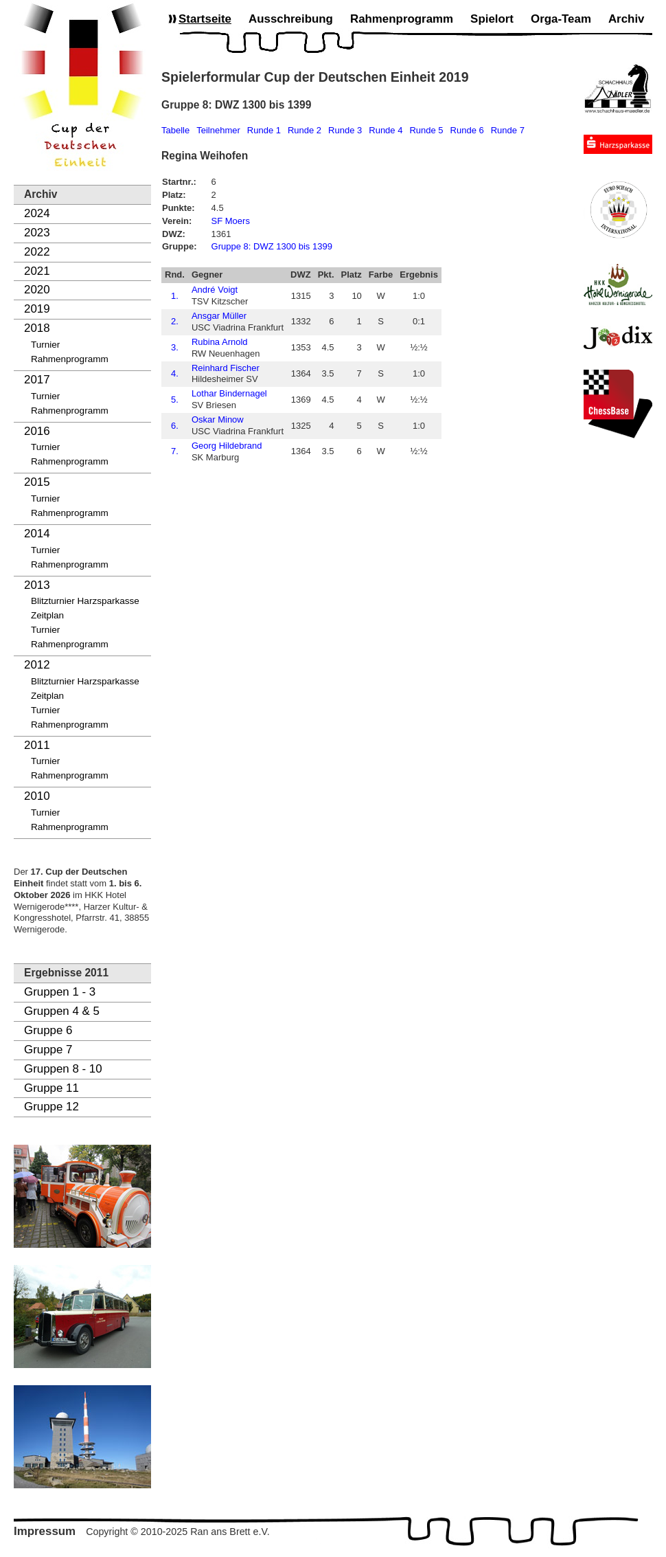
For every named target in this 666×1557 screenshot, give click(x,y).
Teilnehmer (218, 130)
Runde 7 (508, 130)
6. (175, 426)
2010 (37, 796)
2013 (37, 585)
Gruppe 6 (48, 1030)
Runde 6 (467, 130)
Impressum (45, 1531)
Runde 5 (426, 130)
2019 (37, 308)
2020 (37, 289)
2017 (37, 379)
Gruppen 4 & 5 (62, 1011)
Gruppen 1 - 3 (59, 991)
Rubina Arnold (220, 342)
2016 (37, 431)
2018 (37, 328)
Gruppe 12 (51, 1106)
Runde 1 (264, 130)
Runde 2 (304, 130)
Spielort (492, 18)
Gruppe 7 (48, 1049)
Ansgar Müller (219, 316)
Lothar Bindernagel (229, 393)
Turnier (45, 344)
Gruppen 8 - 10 (63, 1068)
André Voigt (215, 289)
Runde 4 (385, 130)
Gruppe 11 (51, 1088)
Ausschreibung (291, 18)
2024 (37, 213)
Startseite (205, 18)
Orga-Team (561, 18)
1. (175, 296)
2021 (37, 271)
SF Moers (230, 221)
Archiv (626, 18)
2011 (37, 745)
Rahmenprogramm (69, 359)
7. (175, 451)
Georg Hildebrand (227, 445)
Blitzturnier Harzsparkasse (85, 601)
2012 (37, 664)
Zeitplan (47, 615)
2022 (37, 251)
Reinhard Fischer (226, 368)
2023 (37, 232)
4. (175, 373)
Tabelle (175, 130)
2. (175, 321)
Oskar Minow (218, 419)
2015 (37, 482)
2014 (37, 533)
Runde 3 (345, 130)
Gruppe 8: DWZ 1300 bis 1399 (271, 246)
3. (175, 347)
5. (175, 399)
